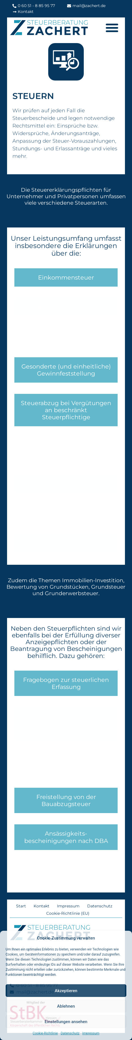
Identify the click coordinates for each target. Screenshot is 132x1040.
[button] (112, 27)
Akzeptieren (66, 990)
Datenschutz (70, 1033)
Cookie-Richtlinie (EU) (67, 913)
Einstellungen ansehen (66, 1021)
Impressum (90, 1033)
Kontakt (41, 906)
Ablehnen (66, 1006)
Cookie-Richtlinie (45, 1033)
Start (21, 906)
